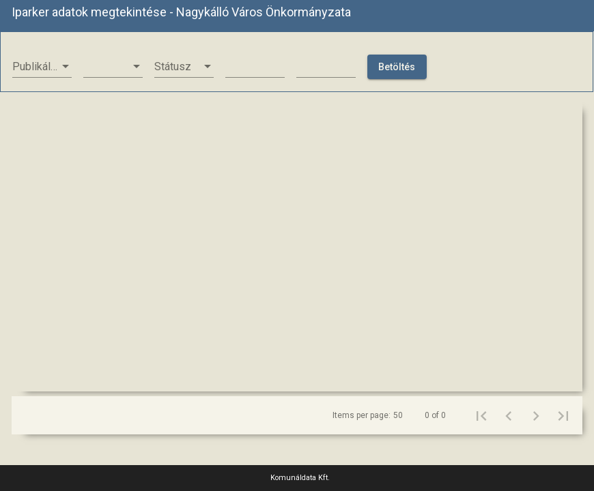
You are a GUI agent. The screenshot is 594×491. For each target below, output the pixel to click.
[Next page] (536, 415)
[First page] (481, 415)
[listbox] (42, 67)
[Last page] (563, 415)
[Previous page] (508, 415)
